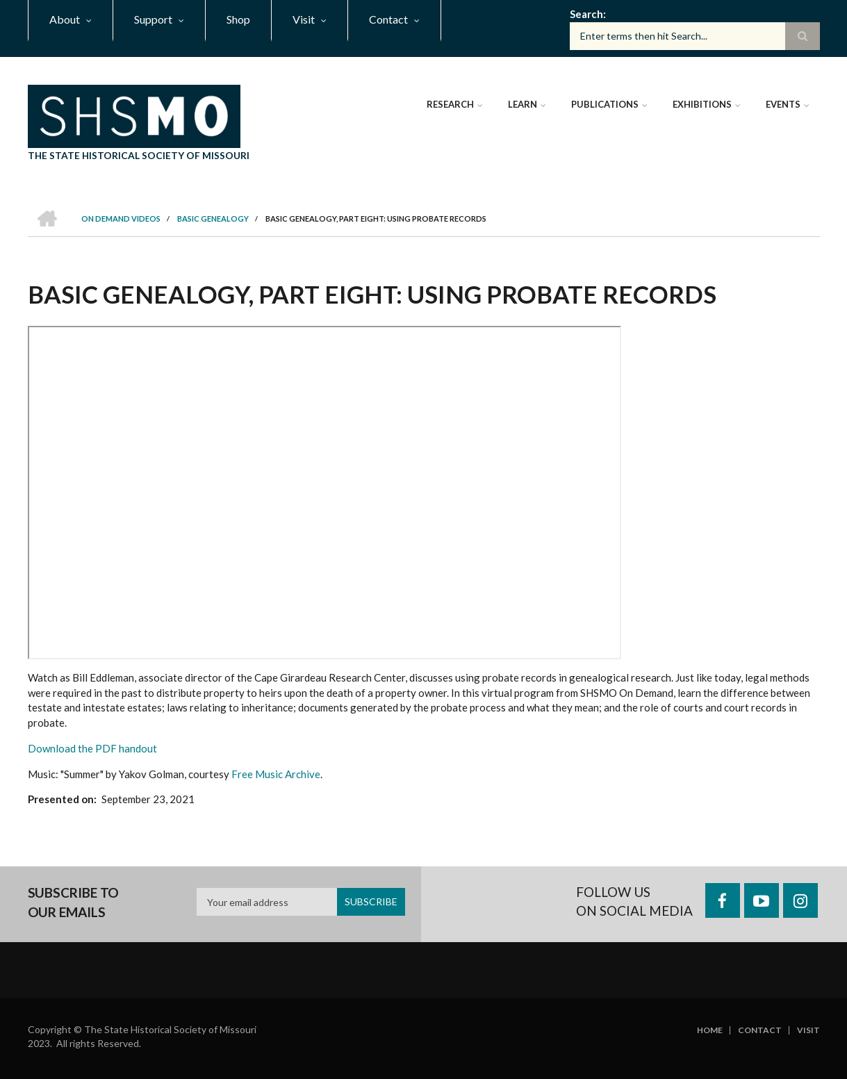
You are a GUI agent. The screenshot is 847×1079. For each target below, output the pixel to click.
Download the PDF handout (92, 748)
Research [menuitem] (450, 104)
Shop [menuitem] (238, 19)
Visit (808, 1030)
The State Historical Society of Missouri (138, 155)
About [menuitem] (64, 19)
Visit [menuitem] (304, 19)
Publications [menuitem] (605, 104)
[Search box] (695, 36)
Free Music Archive (275, 774)
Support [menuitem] (153, 19)
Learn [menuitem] (522, 104)
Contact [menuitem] (388, 19)
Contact (760, 1030)
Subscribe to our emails (74, 902)
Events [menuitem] (783, 104)
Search (586, 14)
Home (710, 1030)
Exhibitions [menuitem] (702, 104)
